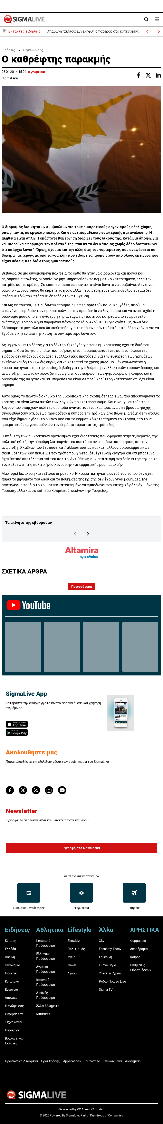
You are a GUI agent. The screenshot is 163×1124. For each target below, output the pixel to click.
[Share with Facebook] (138, 75)
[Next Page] (88, 533)
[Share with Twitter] (148, 75)
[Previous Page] (75, 533)
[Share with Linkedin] (158, 75)
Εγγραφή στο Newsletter (81, 848)
